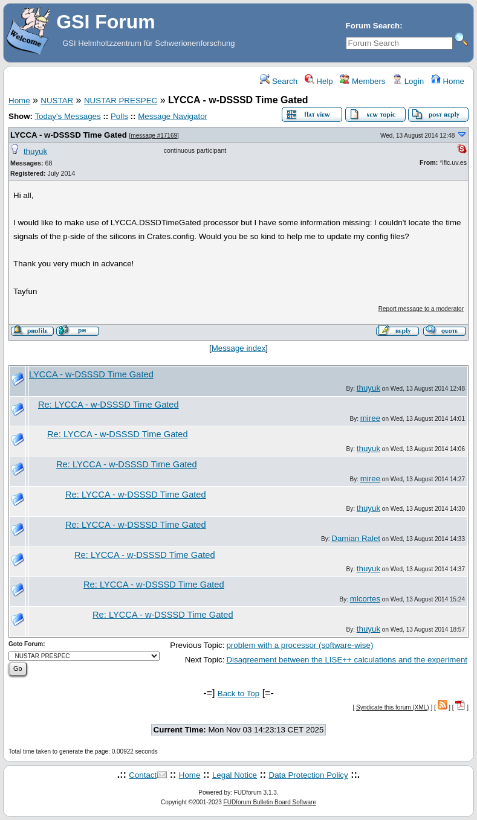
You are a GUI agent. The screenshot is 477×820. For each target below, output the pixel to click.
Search (278, 81)
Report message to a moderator (421, 309)
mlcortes (365, 598)
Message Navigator (172, 116)
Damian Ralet (355, 538)
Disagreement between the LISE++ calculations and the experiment (346, 659)
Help (319, 81)
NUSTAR (57, 100)
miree (370, 418)
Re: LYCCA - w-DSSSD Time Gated (108, 404)
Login (408, 81)
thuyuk (35, 151)
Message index (239, 348)
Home (447, 81)
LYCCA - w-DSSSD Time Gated (68, 134)
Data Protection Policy (308, 775)
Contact (143, 775)
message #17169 (154, 135)
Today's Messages (67, 116)
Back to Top (238, 693)
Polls (119, 116)
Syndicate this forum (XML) (392, 707)
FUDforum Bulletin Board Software (270, 802)
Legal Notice (234, 775)
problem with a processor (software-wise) (299, 645)
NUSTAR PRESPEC (120, 100)
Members (362, 81)
